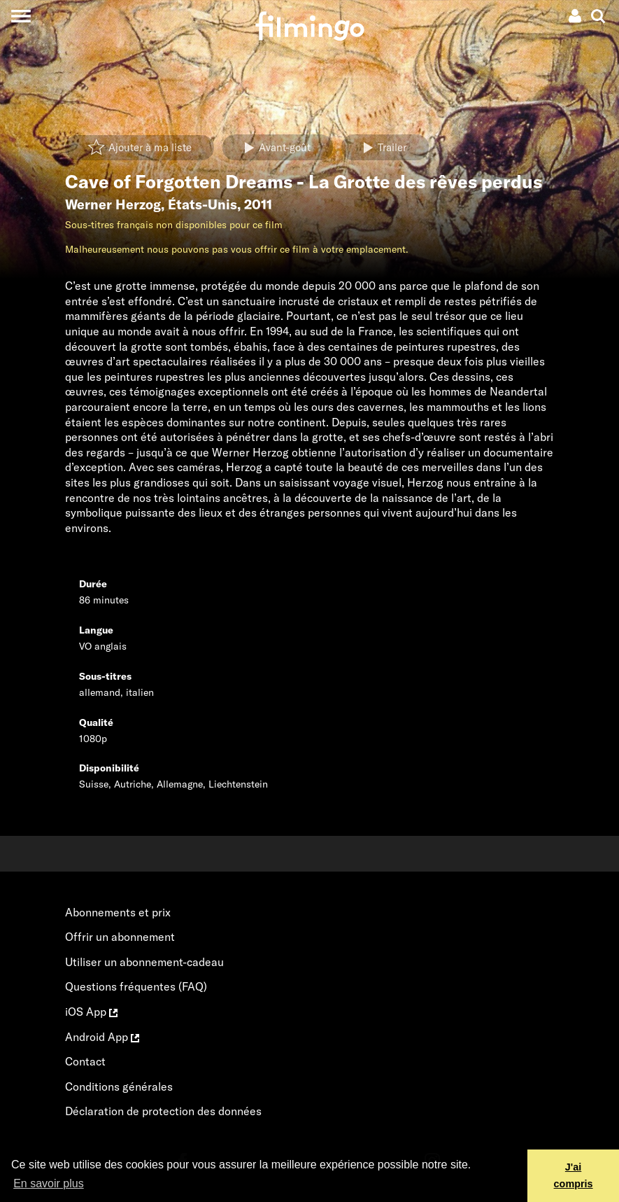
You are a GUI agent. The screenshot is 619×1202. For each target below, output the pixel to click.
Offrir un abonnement (120, 937)
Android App (102, 1037)
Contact (85, 1061)
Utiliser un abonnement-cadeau (144, 962)
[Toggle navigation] (20, 16)
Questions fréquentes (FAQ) (136, 986)
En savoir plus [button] (48, 1183)
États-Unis (202, 204)
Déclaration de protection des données (163, 1111)
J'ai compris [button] (573, 1175)
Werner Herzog (113, 204)
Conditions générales (119, 1086)
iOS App (91, 1012)
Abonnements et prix (118, 912)
